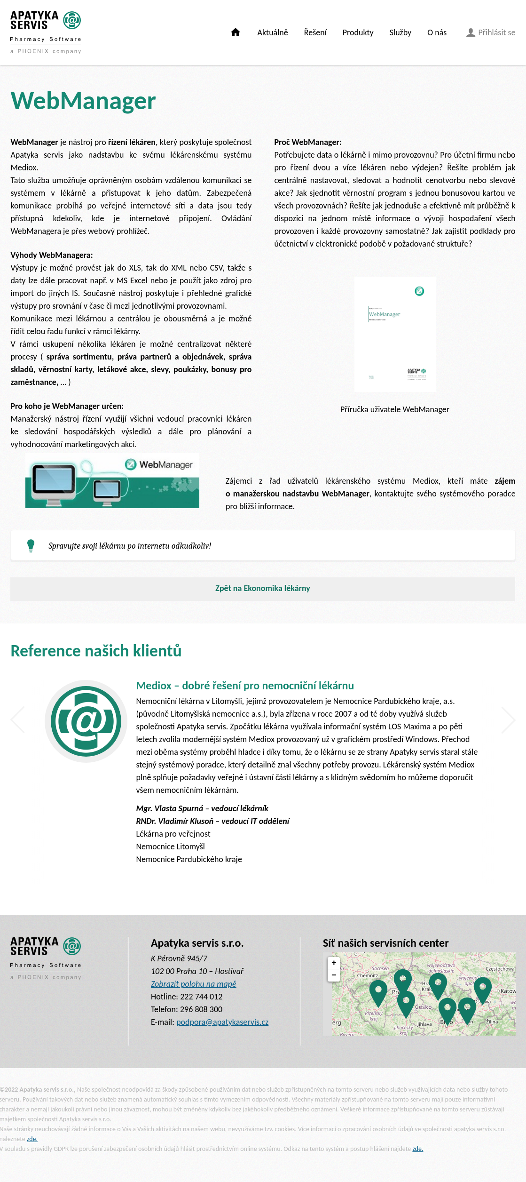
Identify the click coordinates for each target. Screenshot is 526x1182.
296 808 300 (201, 1009)
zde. (32, 1139)
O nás (437, 32)
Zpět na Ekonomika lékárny (263, 588)
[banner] (45, 32)
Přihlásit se (490, 32)
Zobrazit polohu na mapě (193, 984)
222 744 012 (201, 996)
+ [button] (334, 963)
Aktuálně (273, 32)
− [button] (334, 975)
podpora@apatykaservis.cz (222, 1022)
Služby (401, 32)
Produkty (358, 32)
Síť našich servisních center (386, 943)
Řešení (315, 32)
